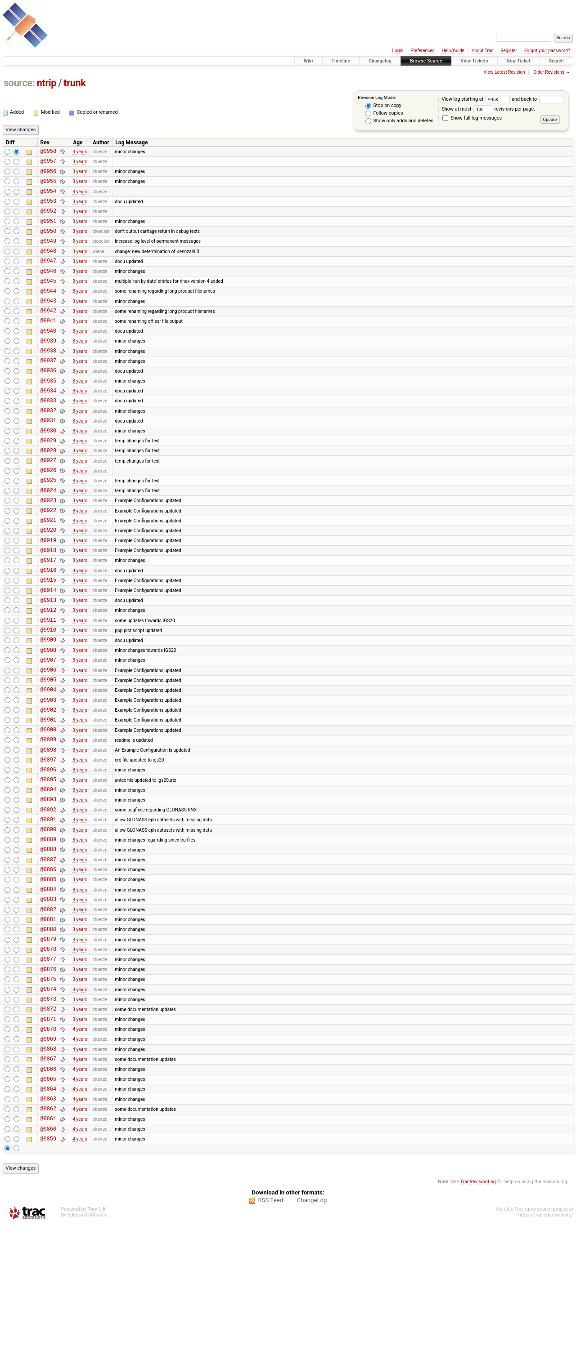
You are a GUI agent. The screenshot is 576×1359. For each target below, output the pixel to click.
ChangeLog (312, 1335)
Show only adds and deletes (399, 121)
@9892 (48, 900)
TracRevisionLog (478, 1316)
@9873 (48, 1114)
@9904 (48, 763)
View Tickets (474, 60)
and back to (537, 99)
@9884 (48, 990)
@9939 (48, 367)
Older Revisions (548, 72)
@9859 (48, 1273)
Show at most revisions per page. (488, 109)
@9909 (48, 707)
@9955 (48, 186)
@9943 (48, 322)
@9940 (48, 356)
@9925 (48, 526)
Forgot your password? (547, 50)
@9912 (48, 673)
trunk (74, 83)
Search (556, 60)
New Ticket (519, 60)
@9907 (48, 730)
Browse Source (426, 60)
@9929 (48, 481)
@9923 (48, 549)
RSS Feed (270, 1335)
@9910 (48, 696)
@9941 (48, 344)
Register (508, 50)
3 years (79, 152)
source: (19, 83)
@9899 (48, 820)
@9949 (48, 254)
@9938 (48, 379)
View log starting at (476, 99)
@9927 (48, 503)
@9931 (48, 458)
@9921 (48, 571)
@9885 (48, 979)
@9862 (48, 1239)
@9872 (48, 1126)
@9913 (48, 662)
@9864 (48, 1217)
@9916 (48, 628)
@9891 (48, 911)
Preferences (422, 50)
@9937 (48, 390)
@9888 (48, 945)
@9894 (48, 877)
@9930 (48, 469)
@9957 (48, 163)
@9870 (48, 1149)
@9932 (48, 446)
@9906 (48, 741)
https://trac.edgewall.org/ (545, 1350)
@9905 (48, 752)
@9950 (48, 243)
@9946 (48, 288)
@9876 (48, 1081)
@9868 (48, 1171)
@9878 (48, 1058)
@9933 (48, 435)
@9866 (48, 1194)
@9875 (48, 1092)
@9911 (48, 684)
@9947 (48, 277)
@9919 (48, 594)
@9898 (48, 832)
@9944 (48, 311)
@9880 (48, 1035)
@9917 (48, 616)
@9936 (48, 401)
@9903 (48, 775)
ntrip (46, 83)
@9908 (48, 718)
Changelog (380, 60)
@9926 (48, 514)
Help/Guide (453, 50)
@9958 (48, 152)
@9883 (48, 1001)
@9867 (48, 1182)
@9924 (48, 537)
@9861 (48, 1250)
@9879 (48, 1047)
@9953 (48, 209)
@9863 (48, 1228)
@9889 (48, 933)
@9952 (48, 220)
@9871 (48, 1137)
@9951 (48, 232)
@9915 (48, 639)
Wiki (308, 60)
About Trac (482, 50)
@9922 (48, 560)
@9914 (48, 651)
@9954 (48, 197)
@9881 (48, 1024)
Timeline (341, 60)
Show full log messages (472, 118)
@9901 (48, 798)
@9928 (48, 492)
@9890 (48, 922)
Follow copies (384, 113)
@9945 (48, 299)
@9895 (48, 865)
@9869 (48, 1160)
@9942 (48, 333)
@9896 (48, 854)
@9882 (48, 1013)
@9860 (48, 1262)
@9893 (48, 888)
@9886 (48, 967)
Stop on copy (383, 105)
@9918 (48, 605)
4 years (79, 1148)
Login (398, 50)
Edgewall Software (88, 1350)
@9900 (48, 809)
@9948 (48, 265)
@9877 (48, 1069)
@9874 (48, 1103)
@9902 (48, 786)
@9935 (48, 413)
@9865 (48, 1205)
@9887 (48, 956)
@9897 (48, 843)
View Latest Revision (504, 72)
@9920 (48, 582)
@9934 (48, 424)
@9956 (48, 175)
